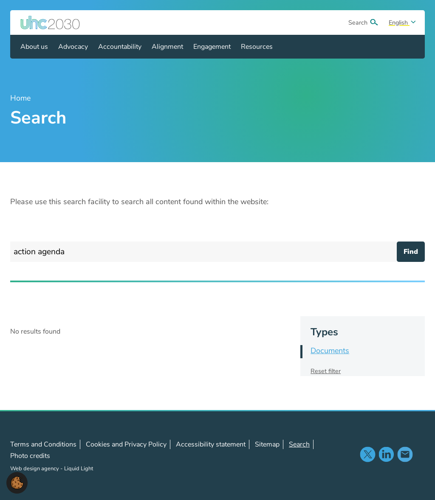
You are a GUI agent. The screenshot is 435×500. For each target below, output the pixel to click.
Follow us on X (367, 454)
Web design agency (35, 468)
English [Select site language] (399, 22)
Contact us (404, 454)
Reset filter (326, 371)
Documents (330, 351)
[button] (17, 482)
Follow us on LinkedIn (386, 454)
